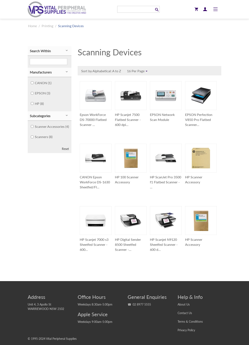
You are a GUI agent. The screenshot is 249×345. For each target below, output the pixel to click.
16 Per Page (138, 71)
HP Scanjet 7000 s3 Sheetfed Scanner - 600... (94, 244)
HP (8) (37, 103)
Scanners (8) (41, 137)
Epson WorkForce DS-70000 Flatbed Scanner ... (93, 120)
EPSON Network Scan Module (162, 117)
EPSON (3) (40, 93)
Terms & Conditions (190, 321)
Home (32, 26)
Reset (65, 149)
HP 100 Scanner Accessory (127, 179)
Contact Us (185, 313)
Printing (47, 26)
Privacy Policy (186, 330)
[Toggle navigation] (215, 9)
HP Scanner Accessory (193, 179)
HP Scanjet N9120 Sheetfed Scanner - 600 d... (164, 244)
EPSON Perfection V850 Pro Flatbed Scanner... (198, 120)
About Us (184, 304)
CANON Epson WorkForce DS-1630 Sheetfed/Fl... (95, 182)
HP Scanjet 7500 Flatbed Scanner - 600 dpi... (128, 120)
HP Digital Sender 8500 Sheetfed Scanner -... (128, 244)
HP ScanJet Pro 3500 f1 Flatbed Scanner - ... (165, 182)
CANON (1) (41, 83)
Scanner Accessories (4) (50, 126)
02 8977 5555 (142, 304)
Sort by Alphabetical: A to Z (102, 71)
